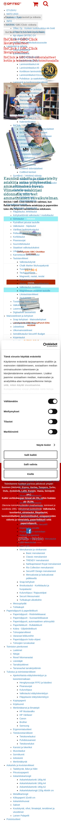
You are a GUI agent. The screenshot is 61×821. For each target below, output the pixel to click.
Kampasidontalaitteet (30, 154)
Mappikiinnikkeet (28, 201)
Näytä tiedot (44, 445)
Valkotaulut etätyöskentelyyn (34, 693)
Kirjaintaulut (19, 337)
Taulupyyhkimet (27, 272)
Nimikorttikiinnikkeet (30, 93)
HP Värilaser (26, 715)
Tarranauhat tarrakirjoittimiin (27, 668)
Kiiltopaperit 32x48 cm (24, 797)
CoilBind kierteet (28, 172)
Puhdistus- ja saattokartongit (34, 78)
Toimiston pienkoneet (17, 646)
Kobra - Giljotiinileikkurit (25, 628)
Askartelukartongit (22, 776)
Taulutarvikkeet (20, 258)
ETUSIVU (11, 10)
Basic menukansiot (35, 553)
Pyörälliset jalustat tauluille (26, 222)
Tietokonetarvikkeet (23, 733)
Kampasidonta (20, 150)
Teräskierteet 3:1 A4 (30, 111)
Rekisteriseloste (21, 39)
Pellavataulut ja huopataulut (27, 233)
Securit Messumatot (30, 596)
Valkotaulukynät (27, 262)
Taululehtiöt (25, 298)
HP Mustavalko (27, 711)
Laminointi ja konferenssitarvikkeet (30, 82)
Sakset (16, 805)
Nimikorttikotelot (28, 85)
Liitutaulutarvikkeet (29, 294)
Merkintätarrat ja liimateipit (26, 707)
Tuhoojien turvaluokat (23, 643)
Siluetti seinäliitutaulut (30, 503)
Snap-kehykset (27, 582)
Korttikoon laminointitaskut (33, 71)
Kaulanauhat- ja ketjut (30, 89)
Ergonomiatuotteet (22, 729)
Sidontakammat (27, 157)
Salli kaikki (30, 454)
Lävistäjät (18, 661)
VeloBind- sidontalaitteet (32, 179)
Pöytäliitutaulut (27, 492)
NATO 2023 (12, 14)
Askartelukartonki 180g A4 (33, 783)
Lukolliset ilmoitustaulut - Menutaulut (38, 538)
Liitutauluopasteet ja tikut (32, 513)
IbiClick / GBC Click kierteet (33, 132)
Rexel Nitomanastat (23, 657)
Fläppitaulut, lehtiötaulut (25, 211)
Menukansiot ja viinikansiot (33, 549)
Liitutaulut (18, 251)
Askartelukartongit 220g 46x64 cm (37, 790)
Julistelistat (18, 326)
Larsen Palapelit (21, 815)
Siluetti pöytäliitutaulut (30, 495)
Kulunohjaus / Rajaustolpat (33, 592)
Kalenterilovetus (28, 121)
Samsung (24, 725)
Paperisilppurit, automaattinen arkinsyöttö (33, 621)
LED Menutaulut (28, 542)
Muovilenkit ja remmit (30, 96)
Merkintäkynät (20, 761)
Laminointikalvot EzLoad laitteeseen (38, 75)
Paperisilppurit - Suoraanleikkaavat (30, 618)
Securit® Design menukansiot (41, 571)
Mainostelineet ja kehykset (20, 316)
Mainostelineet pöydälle (31, 499)
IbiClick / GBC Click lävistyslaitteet (37, 129)
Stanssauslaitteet (28, 100)
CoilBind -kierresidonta (24, 165)
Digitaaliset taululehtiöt (24, 312)
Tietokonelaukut (27, 736)
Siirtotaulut (18, 219)
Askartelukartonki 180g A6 (33, 779)
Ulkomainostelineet (22, 330)
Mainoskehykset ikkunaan (32, 520)
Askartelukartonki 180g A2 (33, 787)
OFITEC (11, 24)
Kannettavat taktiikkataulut (26, 254)
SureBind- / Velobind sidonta (27, 175)
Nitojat (16, 654)
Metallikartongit (20, 794)
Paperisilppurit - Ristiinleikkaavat (29, 614)
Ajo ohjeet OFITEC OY (24, 35)
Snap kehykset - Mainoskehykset (29, 319)
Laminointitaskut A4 (29, 64)
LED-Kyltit (25, 546)
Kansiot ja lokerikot (22, 747)
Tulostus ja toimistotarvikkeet (21, 671)
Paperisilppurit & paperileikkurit (22, 610)
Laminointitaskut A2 (29, 57)
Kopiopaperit (19, 700)
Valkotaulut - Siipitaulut (24, 226)
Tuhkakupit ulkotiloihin (31, 600)
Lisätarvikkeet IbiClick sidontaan (36, 136)
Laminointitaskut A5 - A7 (32, 68)
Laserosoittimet (20, 308)
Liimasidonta (19, 139)
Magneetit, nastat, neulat (32, 276)
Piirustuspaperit (21, 772)
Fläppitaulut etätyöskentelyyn (34, 697)
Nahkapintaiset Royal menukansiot (43, 564)
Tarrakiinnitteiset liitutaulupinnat (35, 517)
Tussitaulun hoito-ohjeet (25, 301)
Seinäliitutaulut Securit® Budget (29, 334)
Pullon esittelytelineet (30, 510)
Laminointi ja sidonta (17, 46)
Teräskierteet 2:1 (28, 118)
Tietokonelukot (27, 743)
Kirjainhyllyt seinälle (29, 528)
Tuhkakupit (18, 607)
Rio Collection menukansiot (40, 567)
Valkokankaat (19, 305)
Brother (23, 722)
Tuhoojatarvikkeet (22, 632)
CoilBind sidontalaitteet (31, 168)
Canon (23, 718)
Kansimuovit (26, 193)
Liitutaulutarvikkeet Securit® (34, 524)
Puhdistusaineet (28, 280)
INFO (9, 21)
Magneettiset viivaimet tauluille (35, 290)
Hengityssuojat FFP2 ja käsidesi (36, 682)
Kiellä (30, 473)
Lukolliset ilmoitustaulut (24, 323)
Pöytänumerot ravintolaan (32, 531)
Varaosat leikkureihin (23, 636)
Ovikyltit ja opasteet (29, 535)
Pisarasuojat (19, 240)
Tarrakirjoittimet (20, 664)
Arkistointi (18, 758)
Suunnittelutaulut (21, 244)
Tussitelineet (26, 269)
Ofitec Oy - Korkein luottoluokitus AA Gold (34, 28)
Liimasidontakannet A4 (31, 147)
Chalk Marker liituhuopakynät (34, 265)
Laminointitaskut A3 (29, 60)
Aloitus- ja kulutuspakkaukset (34, 283)
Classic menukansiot (36, 556)
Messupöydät (20, 603)
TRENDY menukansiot (37, 560)
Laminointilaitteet (21, 50)
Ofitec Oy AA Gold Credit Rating (29, 32)
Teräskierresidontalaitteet (32, 107)
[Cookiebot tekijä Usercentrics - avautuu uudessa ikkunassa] (43, 345)
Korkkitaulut (19, 236)
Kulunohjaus (26, 689)
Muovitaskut (19, 751)
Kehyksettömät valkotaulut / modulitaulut (33, 215)
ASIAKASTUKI (14, 17)
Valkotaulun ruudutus (30, 287)
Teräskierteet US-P (29, 161)
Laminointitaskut (21, 53)
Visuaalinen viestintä (17, 204)
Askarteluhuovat (21, 801)
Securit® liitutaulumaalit (31, 506)
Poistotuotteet (13, 819)
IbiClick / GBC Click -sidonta (27, 125)
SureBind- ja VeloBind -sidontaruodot (38, 183)
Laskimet (17, 650)
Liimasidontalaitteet (29, 143)
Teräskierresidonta (22, 103)
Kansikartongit (27, 197)
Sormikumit (18, 754)
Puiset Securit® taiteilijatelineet (35, 488)
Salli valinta (30, 464)
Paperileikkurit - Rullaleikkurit (27, 625)
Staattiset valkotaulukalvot (26, 247)
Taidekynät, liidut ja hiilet (25, 769)
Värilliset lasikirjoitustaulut (26, 229)
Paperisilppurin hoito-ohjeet (27, 639)
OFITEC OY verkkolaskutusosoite (30, 42)
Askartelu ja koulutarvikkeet (20, 765)
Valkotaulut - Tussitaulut (25, 208)
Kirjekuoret (18, 704)
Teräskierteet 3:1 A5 (30, 114)
